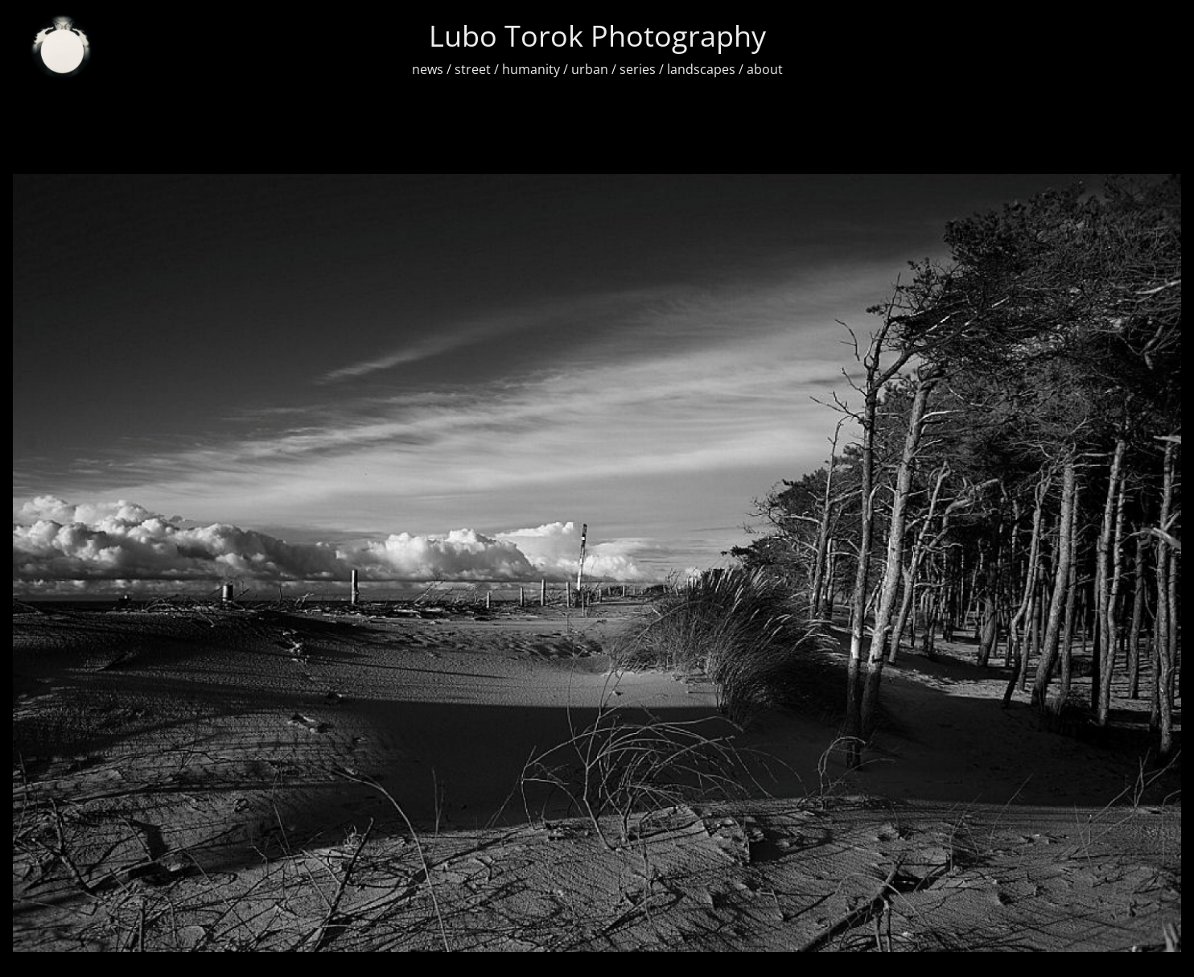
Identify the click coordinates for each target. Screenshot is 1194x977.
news (427, 69)
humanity (531, 69)
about (765, 69)
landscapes (701, 69)
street (473, 69)
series (638, 69)
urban (589, 69)
